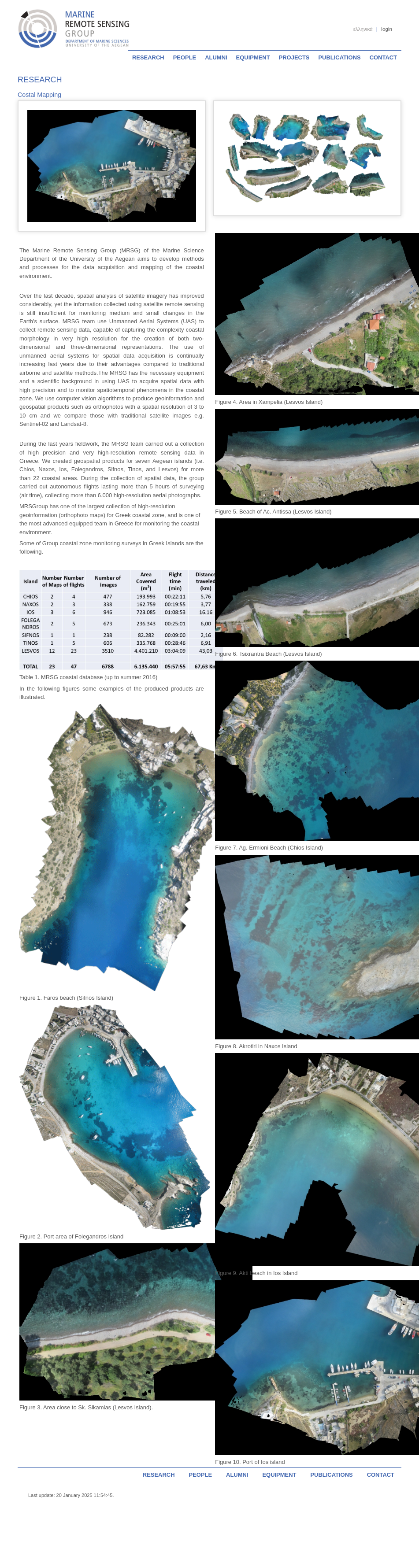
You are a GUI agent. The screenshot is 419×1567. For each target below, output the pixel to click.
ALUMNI (216, 57)
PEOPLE (185, 57)
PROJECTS (294, 57)
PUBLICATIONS (339, 57)
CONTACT (383, 57)
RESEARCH (148, 57)
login (386, 29)
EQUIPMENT (253, 57)
